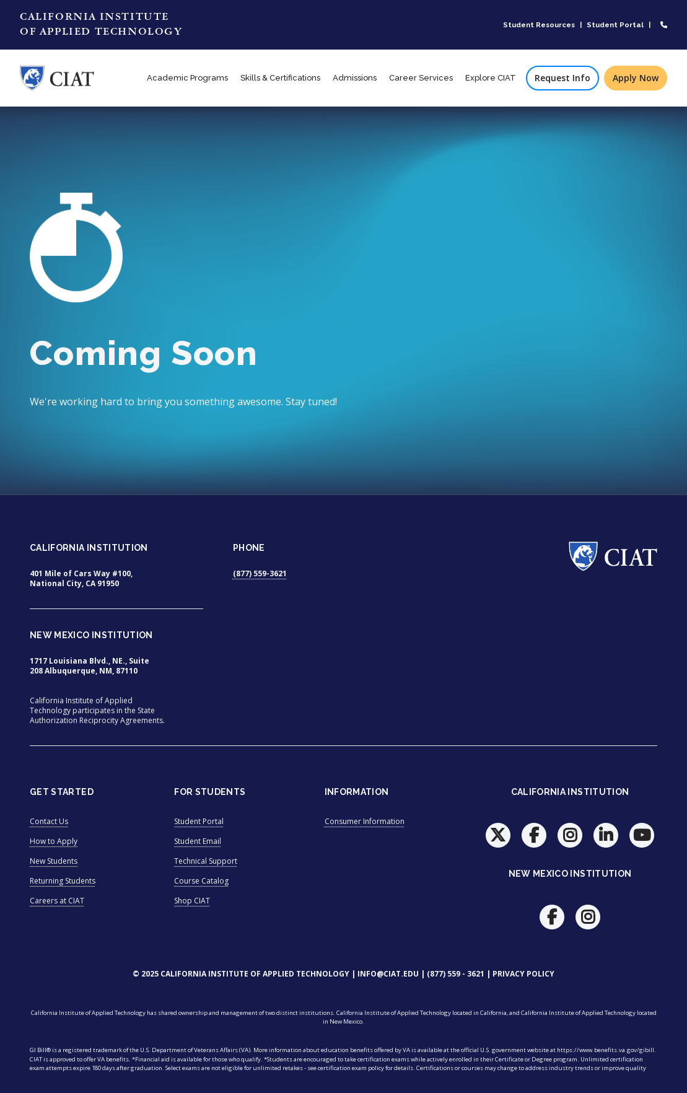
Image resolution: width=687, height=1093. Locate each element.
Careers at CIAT (57, 900)
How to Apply (53, 841)
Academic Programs (187, 77)
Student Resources (539, 24)
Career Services (421, 77)
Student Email (197, 841)
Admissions (355, 77)
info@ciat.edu (388, 973)
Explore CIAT (490, 77)
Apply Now (636, 78)
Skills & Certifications (280, 77)
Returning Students (62, 881)
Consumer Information (365, 821)
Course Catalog (201, 881)
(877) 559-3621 (260, 573)
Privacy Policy (523, 973)
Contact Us (49, 821)
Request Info (562, 78)
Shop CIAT (192, 900)
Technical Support (205, 861)
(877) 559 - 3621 (455, 973)
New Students (53, 861)
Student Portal (615, 24)
